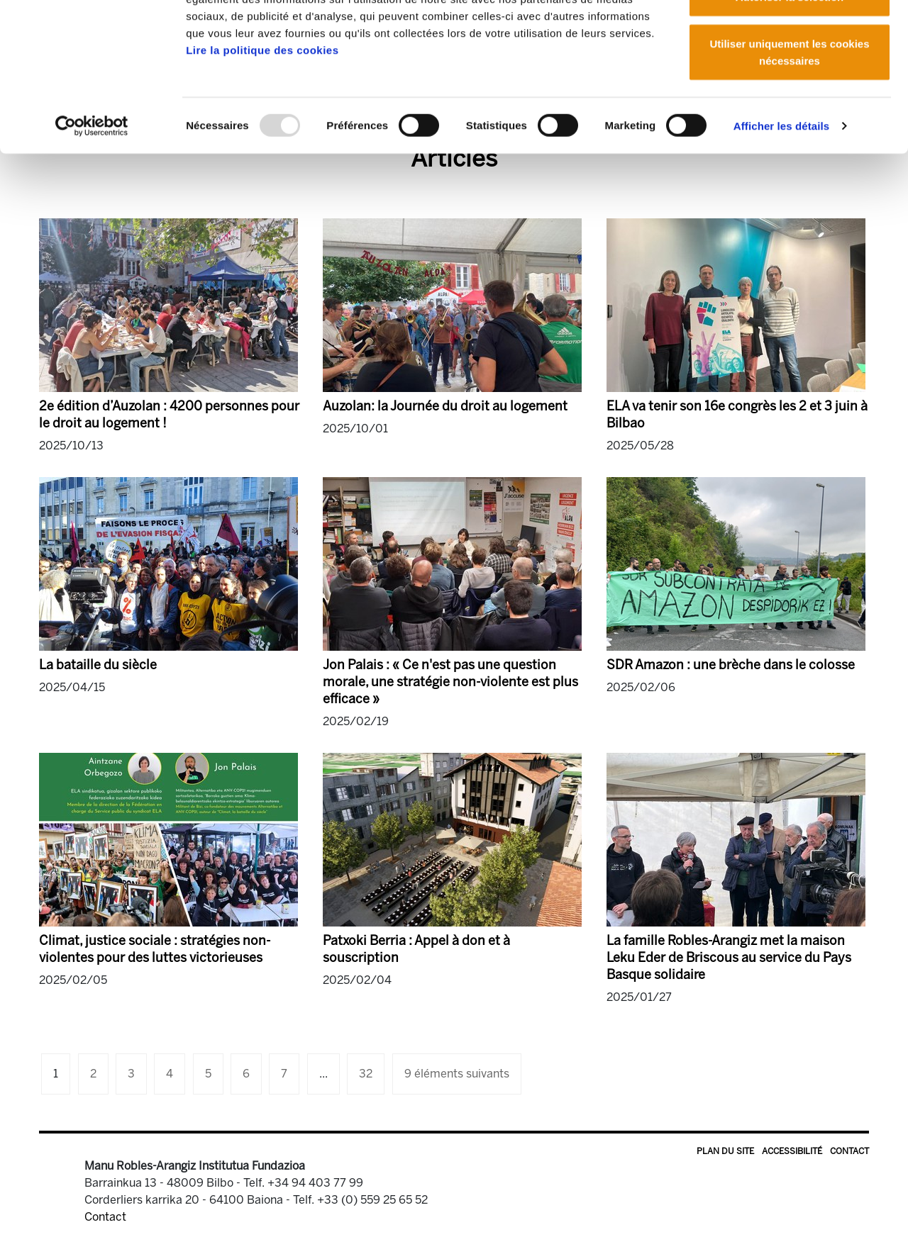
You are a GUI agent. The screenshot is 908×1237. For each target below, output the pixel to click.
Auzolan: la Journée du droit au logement (445, 406)
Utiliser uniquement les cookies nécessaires (789, 138)
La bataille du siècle (98, 665)
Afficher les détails (781, 212)
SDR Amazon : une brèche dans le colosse (731, 665)
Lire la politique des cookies (262, 136)
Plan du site (725, 1151)
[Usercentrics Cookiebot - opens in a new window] (92, 212)
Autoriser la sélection (790, 84)
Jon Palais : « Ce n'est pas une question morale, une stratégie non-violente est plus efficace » (450, 682)
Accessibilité (792, 1151)
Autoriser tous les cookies (789, 37)
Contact (849, 1151)
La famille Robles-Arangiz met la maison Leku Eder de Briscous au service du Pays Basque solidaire (729, 958)
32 (365, 1073)
